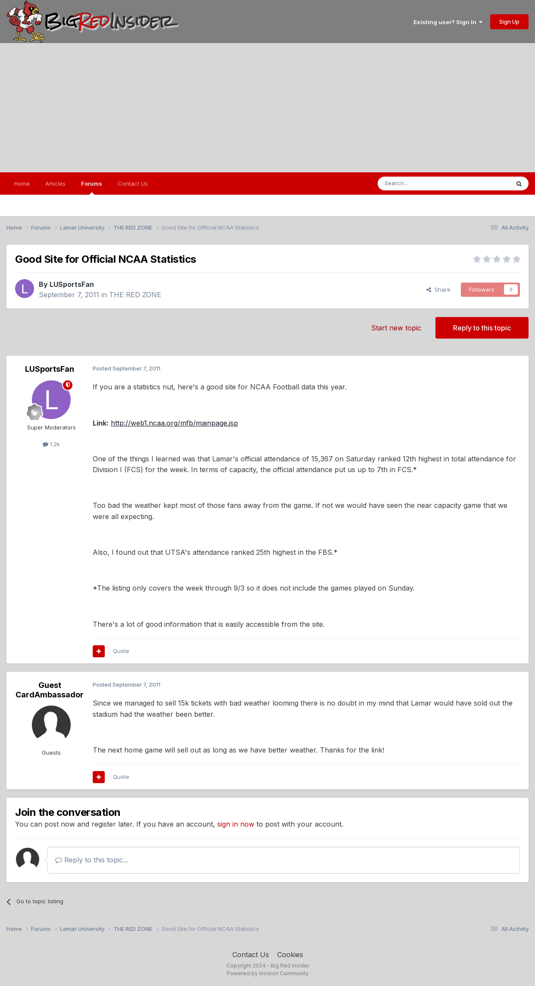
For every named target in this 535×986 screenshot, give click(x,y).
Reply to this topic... (91, 859)
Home (22, 183)
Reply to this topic (482, 327)
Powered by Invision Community (268, 973)
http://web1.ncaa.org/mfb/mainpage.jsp (174, 423)
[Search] (422, 183)
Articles (55, 183)
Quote (121, 650)
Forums (91, 187)
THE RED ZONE (135, 294)
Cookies (290, 954)
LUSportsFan (72, 284)
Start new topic (396, 327)
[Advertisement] (267, 107)
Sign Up (509, 21)
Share (438, 289)
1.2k (51, 444)
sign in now (235, 824)
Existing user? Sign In (447, 22)
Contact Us (133, 183)
